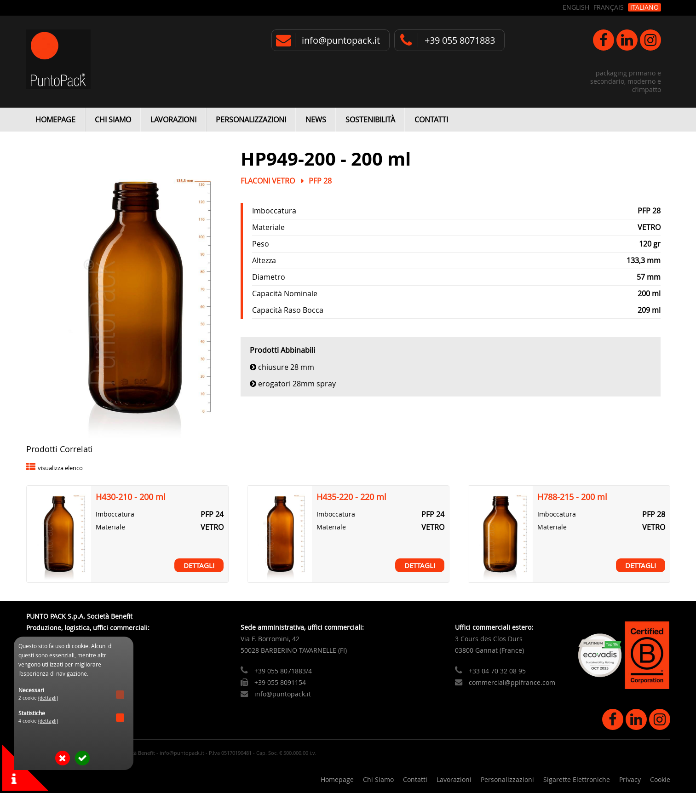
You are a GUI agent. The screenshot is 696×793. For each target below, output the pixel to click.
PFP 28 (320, 181)
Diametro (268, 277)
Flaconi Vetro (268, 181)
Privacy (630, 779)
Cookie (660, 779)
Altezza (264, 260)
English (576, 7)
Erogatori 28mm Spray (297, 384)
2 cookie (38, 698)
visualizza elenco (60, 468)
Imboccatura (274, 211)
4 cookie (38, 721)
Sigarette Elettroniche (576, 779)
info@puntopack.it (341, 40)
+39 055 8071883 (460, 40)
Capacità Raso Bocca (287, 310)
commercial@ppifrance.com (512, 682)
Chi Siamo (113, 120)
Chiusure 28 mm (286, 367)
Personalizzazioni (251, 120)
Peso (260, 244)
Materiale (268, 227)
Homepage (55, 120)
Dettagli (199, 565)
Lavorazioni (173, 120)
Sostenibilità (370, 120)
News (315, 120)
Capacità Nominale (284, 293)
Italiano (644, 7)
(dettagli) (48, 698)
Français (608, 7)
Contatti (431, 120)
